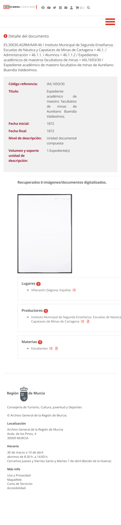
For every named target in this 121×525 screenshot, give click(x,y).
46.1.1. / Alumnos (45, 55)
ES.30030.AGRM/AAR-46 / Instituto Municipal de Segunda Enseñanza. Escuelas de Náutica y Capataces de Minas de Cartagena (59, 47)
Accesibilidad (16, 488)
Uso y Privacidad (19, 475)
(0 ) (80, 7)
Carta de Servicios (20, 483)
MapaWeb (14, 479)
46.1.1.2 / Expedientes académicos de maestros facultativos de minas (51, 57)
